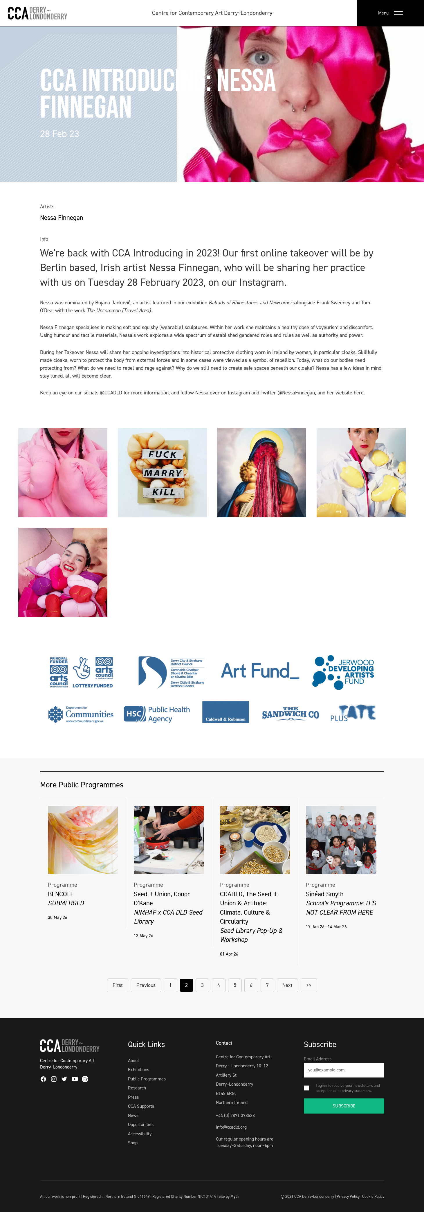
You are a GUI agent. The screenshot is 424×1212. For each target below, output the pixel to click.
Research (137, 1088)
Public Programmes (147, 1079)
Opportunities (141, 1124)
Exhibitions (138, 1069)
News (133, 1115)
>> (308, 985)
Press (133, 1097)
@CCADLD (111, 392)
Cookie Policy (373, 1196)
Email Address (317, 1059)
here (359, 392)
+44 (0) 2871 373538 (235, 1115)
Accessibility (139, 1134)
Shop (133, 1143)
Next (287, 985)
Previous (146, 985)
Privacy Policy (348, 1196)
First (118, 985)
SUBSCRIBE (344, 1106)
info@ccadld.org (231, 1127)
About (133, 1060)
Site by (229, 1196)
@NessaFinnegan (296, 392)
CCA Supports (141, 1106)
